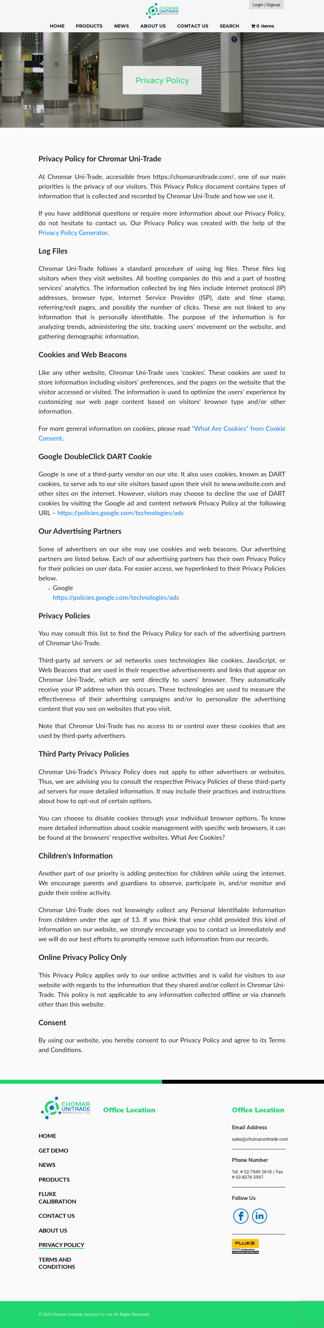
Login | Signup (266, 4)
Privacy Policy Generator (73, 232)
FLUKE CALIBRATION (57, 1197)
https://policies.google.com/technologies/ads (120, 513)
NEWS (121, 26)
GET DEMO (53, 1150)
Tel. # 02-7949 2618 (252, 1171)
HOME (57, 26)
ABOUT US (153, 26)
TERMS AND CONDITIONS (57, 1263)
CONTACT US (192, 26)
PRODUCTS (89, 26)
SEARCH (229, 26)
